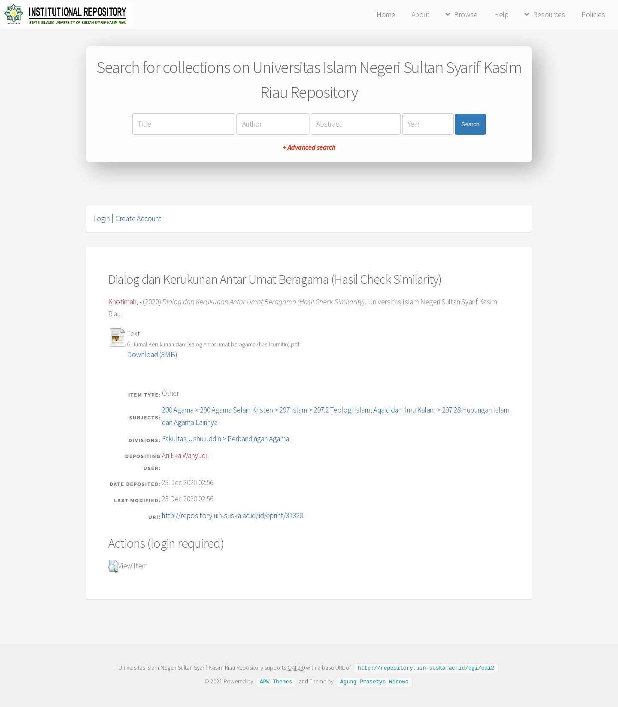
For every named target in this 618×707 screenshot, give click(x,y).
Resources (549, 14)
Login (101, 218)
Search (470, 124)
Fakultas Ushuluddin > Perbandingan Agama (225, 438)
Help (501, 14)
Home (385, 14)
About (421, 14)
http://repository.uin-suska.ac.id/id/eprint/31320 (232, 515)
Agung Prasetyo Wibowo (374, 681)
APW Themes (276, 681)
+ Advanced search (309, 147)
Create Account (138, 218)
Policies (593, 14)
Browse (466, 14)
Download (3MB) (152, 354)
